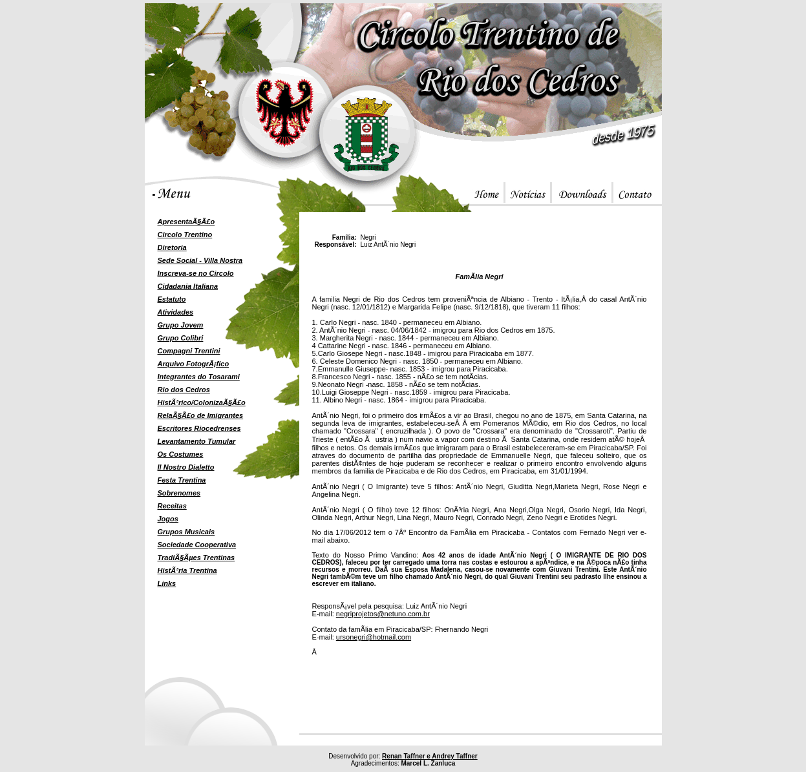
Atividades (176, 312)
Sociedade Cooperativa (197, 544)
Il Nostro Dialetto (186, 467)
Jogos (168, 519)
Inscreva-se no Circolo (196, 273)
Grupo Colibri (181, 338)
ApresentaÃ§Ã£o (186, 221)
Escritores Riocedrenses (199, 428)
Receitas (172, 506)
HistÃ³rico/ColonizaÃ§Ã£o (202, 402)
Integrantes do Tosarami (199, 377)
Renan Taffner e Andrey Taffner (430, 756)
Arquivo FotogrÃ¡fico (193, 364)
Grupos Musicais (186, 532)
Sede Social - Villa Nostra (200, 260)
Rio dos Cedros (184, 389)
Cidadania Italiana (188, 286)
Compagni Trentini (189, 351)
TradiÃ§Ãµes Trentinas (196, 557)
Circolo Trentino (185, 234)
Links (167, 583)
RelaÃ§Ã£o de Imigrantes (201, 415)
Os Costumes (181, 454)
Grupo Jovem (181, 325)
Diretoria (172, 247)
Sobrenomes (179, 493)
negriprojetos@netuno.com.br (383, 614)
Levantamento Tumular (197, 441)
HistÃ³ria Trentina (187, 570)
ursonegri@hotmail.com (373, 637)
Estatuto (172, 299)
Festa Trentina (182, 480)
